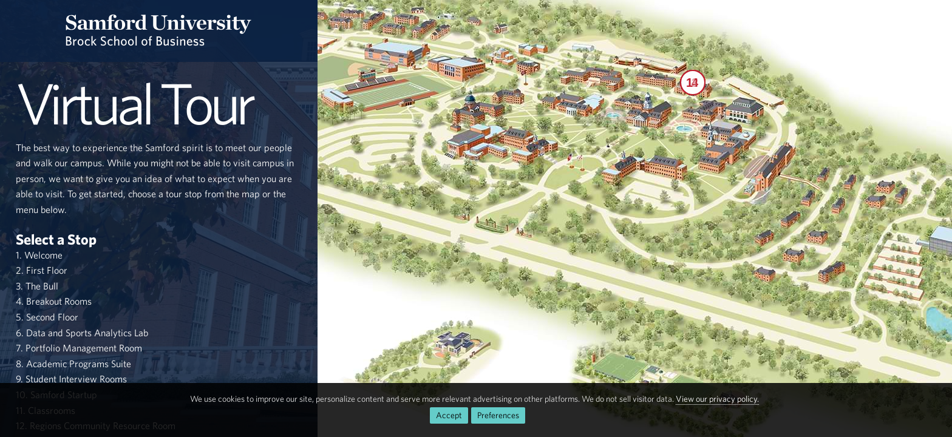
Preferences (498, 415)
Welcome (43, 255)
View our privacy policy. (717, 398)
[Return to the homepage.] (159, 31)
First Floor (46, 270)
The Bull (41, 286)
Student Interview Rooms (76, 379)
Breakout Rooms (59, 301)
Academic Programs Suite (78, 363)
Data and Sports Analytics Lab (87, 333)
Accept (449, 415)
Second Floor (52, 317)
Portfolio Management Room (83, 348)
